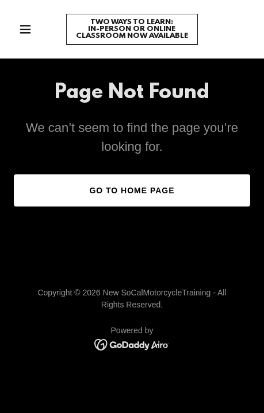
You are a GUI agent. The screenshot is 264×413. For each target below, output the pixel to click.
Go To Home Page (131, 190)
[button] (31, 29)
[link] (132, 35)
